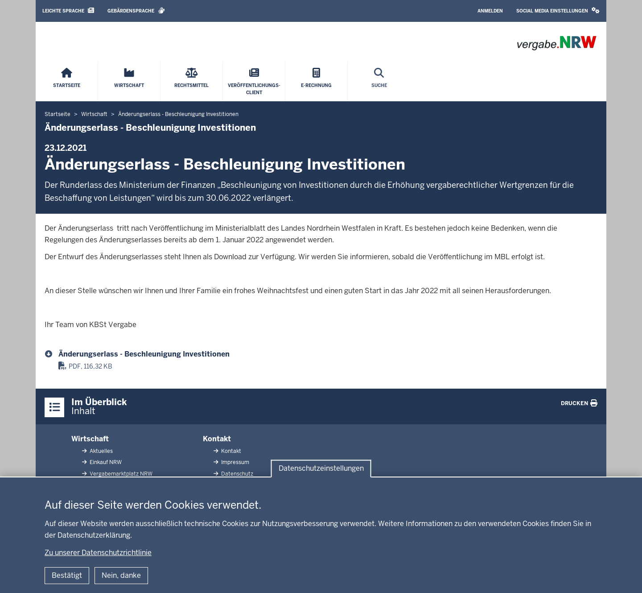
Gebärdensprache (136, 10)
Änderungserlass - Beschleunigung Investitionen (144, 354)
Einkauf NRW (105, 462)
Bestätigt (67, 575)
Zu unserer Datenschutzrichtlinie (98, 552)
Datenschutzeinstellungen (321, 468)
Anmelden (490, 11)
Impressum (234, 462)
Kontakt (217, 439)
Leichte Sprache (68, 10)
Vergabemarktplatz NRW (120, 473)
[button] (558, 11)
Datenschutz (236, 473)
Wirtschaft (90, 439)
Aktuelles (100, 451)
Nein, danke (121, 575)
